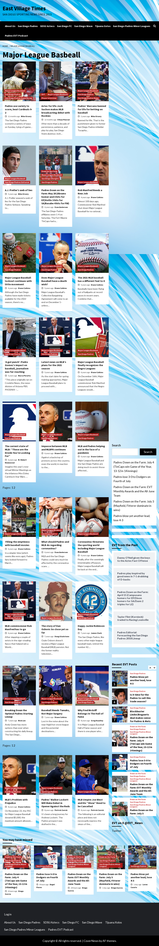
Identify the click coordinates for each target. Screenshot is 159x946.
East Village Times (24, 8)
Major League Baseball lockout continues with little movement (18, 281)
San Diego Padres (28, 25)
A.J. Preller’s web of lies (18, 190)
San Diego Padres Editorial (17, 182)
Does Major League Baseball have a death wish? (54, 281)
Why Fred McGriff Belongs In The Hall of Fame (90, 713)
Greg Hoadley (97, 720)
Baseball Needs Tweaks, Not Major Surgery (55, 711)
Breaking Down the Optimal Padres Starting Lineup (19, 713)
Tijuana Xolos (103, 25)
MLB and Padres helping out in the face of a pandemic (91, 449)
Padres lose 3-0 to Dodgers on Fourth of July (132, 479)
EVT (43, 94)
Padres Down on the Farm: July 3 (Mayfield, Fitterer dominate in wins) (133, 505)
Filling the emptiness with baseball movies (17, 543)
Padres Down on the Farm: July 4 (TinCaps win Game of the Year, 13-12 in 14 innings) (133, 466)
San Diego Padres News (88, 98)
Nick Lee (22, 720)
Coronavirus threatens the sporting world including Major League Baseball (91, 546)
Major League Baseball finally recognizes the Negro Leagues (91, 365)
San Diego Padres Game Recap (18, 98)
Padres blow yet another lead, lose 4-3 (131, 518)
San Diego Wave (83, 25)
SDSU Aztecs (47, 25)
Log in (8, 914)
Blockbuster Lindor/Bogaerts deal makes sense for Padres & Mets (140, 745)
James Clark (96, 633)
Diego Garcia (117, 887)
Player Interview (49, 98)
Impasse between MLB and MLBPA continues (54, 447)
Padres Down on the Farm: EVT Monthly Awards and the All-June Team (134, 491)
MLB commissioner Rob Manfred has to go (18, 627)
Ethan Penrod (63, 119)
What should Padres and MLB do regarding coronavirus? (55, 545)
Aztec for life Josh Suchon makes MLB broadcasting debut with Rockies (55, 110)
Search (116, 445)
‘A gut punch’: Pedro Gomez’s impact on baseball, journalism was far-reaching (17, 366)
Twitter (116, 830)
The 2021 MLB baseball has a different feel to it (91, 279)
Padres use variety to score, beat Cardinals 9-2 (18, 109)
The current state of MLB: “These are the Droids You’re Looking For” (17, 450)
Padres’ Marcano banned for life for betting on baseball (92, 109)
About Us (10, 25)
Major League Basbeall (15, 90)
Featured (82, 695)
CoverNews (91, 940)
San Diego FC (64, 25)
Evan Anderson (61, 207)
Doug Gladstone (62, 636)
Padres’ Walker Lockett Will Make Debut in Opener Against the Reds (55, 803)
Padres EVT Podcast (16, 35)
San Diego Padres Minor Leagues (131, 25)
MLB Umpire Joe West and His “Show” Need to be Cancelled (92, 803)
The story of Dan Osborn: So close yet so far (54, 629)
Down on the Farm (49, 171)
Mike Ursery (26, 116)
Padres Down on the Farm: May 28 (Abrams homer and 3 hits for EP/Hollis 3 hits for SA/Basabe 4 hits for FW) (55, 196)
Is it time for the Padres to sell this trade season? (140, 727)
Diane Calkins (97, 197)
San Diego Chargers (50, 178)
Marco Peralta (24, 375)
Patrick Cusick (61, 810)
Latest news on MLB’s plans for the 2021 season (53, 365)
